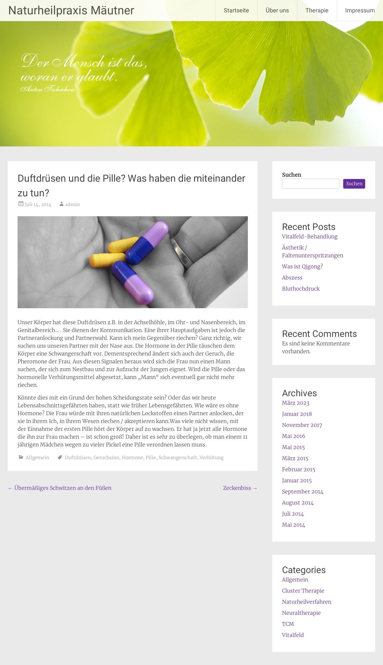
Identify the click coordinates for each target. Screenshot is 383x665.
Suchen (291, 175)
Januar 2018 (297, 414)
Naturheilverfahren (306, 601)
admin (72, 204)
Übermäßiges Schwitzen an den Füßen (59, 488)
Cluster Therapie (303, 590)
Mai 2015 (293, 447)
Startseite (236, 10)
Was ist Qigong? (302, 266)
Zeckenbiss (240, 488)
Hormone (132, 458)
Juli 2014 (293, 513)
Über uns (277, 10)
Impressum (360, 10)
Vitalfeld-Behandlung (310, 236)
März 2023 (295, 403)
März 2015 (295, 458)
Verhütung (211, 458)
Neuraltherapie (301, 613)
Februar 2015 (298, 469)
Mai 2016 (293, 436)
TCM (288, 624)
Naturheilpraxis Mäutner (71, 10)
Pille (151, 458)
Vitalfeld (293, 635)
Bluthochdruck (300, 288)
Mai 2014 (293, 524)
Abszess (292, 277)
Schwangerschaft (178, 458)
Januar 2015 (297, 480)
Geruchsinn (106, 458)
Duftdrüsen (78, 458)
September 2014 (302, 491)
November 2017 (302, 425)
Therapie (317, 10)
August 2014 (298, 502)
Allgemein (37, 458)
